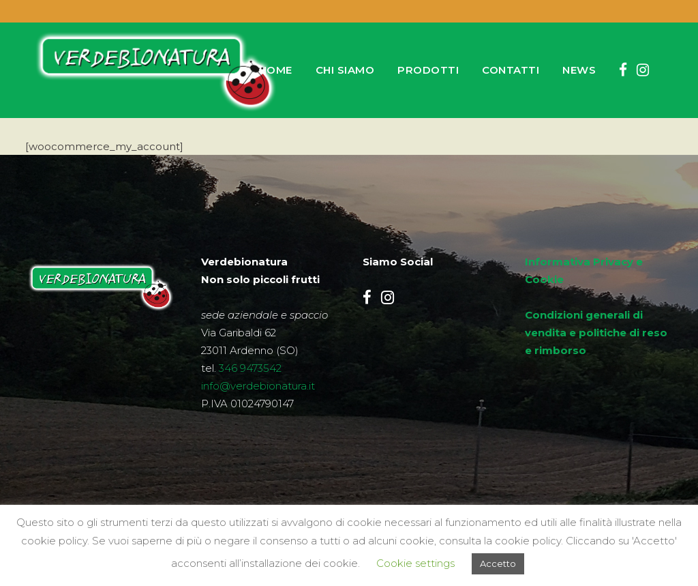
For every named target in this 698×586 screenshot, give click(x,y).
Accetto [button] (498, 563)
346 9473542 (250, 368)
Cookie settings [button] (415, 563)
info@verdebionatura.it (258, 385)
